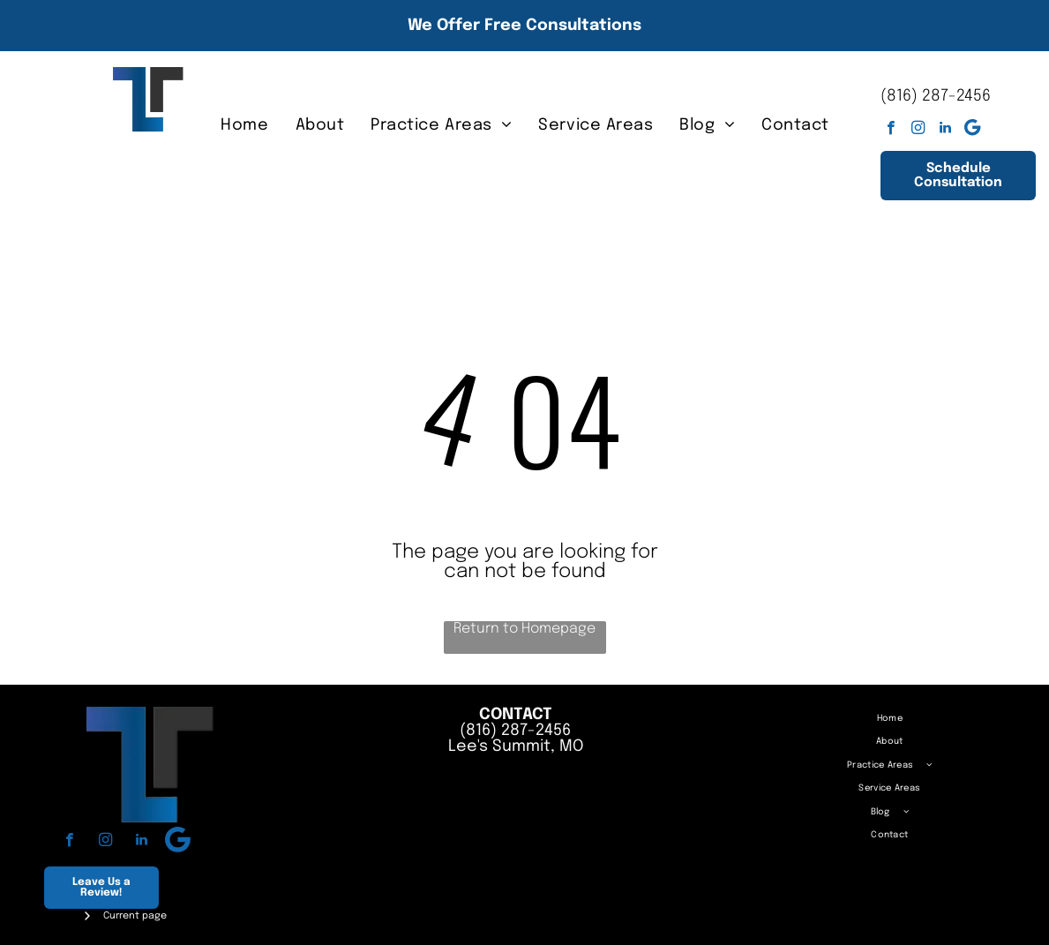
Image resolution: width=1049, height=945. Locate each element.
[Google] (973, 129)
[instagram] (918, 129)
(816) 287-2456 (935, 96)
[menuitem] (244, 124)
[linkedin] (945, 129)
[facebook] (890, 129)
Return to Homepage (524, 628)
